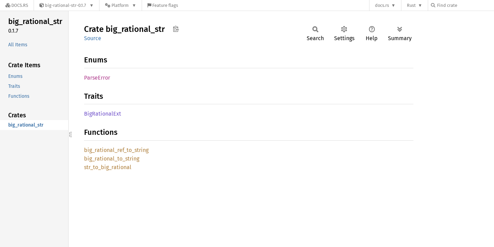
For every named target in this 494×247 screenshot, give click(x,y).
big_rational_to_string (111, 158)
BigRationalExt (102, 113)
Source (92, 38)
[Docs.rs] (17, 5)
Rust (411, 5)
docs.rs (382, 5)
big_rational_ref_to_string (116, 150)
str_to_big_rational (107, 167)
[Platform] (120, 5)
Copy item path (175, 29)
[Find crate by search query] (465, 5)
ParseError (97, 77)
